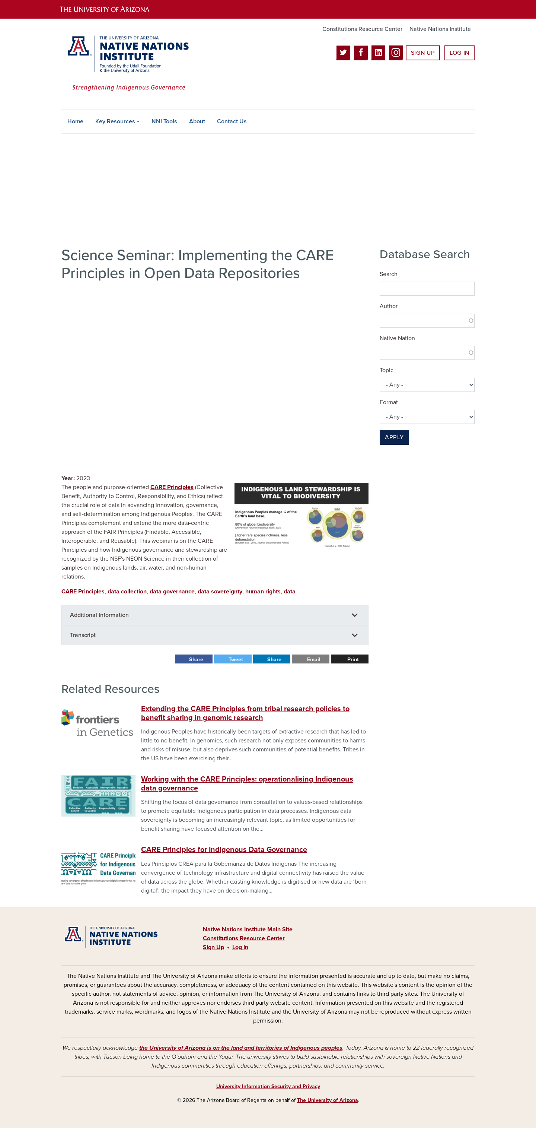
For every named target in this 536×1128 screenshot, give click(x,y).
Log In (459, 53)
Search (389, 274)
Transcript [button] (83, 635)
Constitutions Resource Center (362, 29)
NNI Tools (164, 121)
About (197, 121)
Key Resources (115, 121)
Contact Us (232, 121)
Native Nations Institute (440, 29)
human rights (263, 591)
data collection (127, 591)
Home (75, 121)
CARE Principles (172, 487)
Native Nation (397, 338)
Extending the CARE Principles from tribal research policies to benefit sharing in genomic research (245, 713)
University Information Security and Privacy (268, 1086)
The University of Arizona (327, 1100)
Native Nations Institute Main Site (248, 929)
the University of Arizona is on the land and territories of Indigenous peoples (240, 1048)
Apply (394, 437)
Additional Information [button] (99, 615)
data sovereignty (220, 591)
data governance (172, 591)
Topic (386, 370)
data (290, 591)
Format (389, 402)
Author (389, 306)
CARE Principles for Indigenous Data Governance (224, 849)
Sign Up (423, 53)
